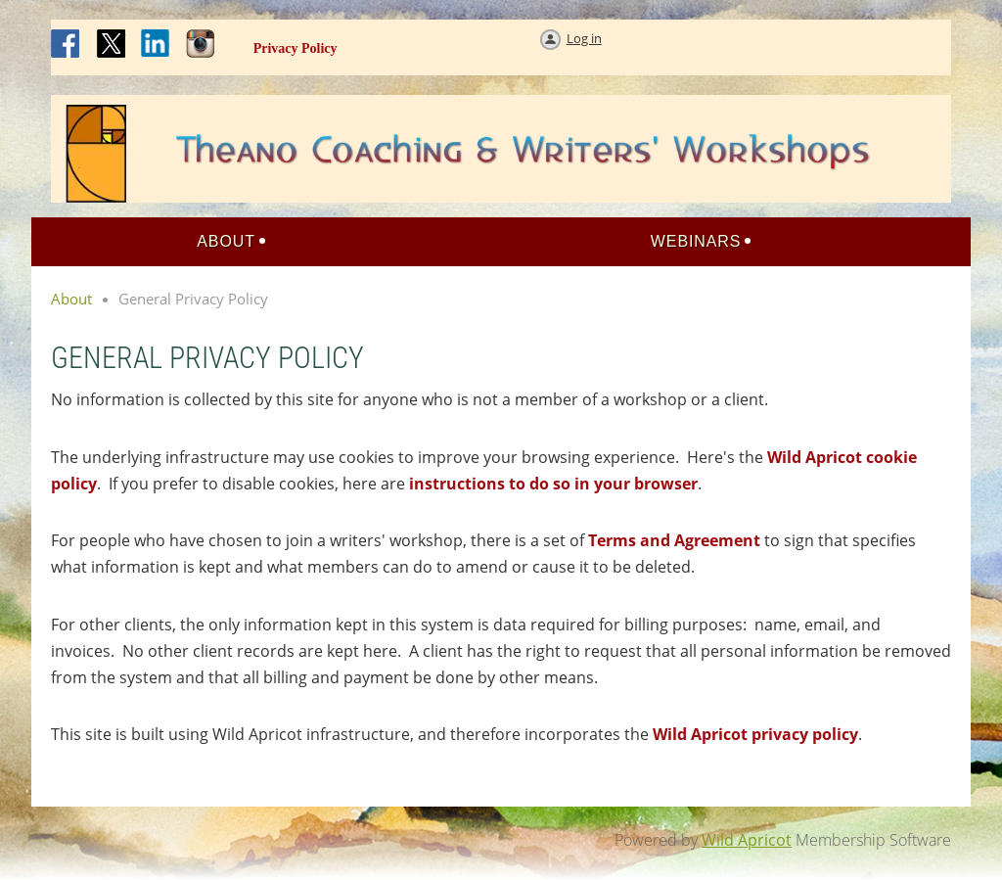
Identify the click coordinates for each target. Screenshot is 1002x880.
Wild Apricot (747, 840)
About (71, 298)
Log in (584, 38)
